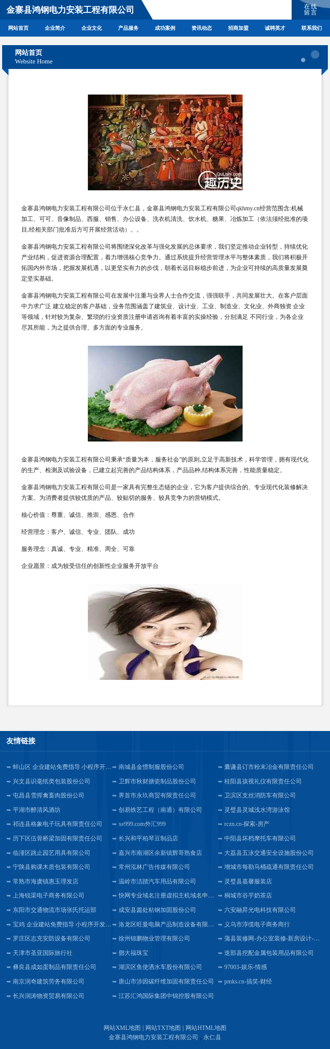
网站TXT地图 (163, 1028)
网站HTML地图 (205, 1028)
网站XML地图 (122, 1028)
